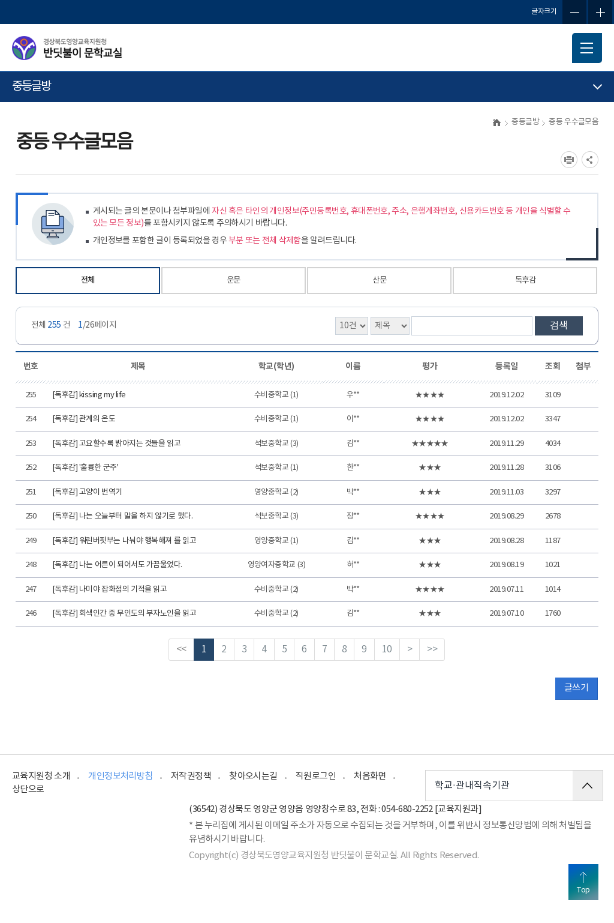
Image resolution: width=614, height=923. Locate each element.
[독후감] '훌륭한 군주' (85, 467)
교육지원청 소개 (41, 776)
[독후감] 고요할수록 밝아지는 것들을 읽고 (116, 443)
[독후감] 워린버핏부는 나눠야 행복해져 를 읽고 (124, 541)
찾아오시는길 (253, 776)
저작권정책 (191, 776)
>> (432, 649)
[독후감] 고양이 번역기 (87, 492)
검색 (559, 325)
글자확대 (600, 12)
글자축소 (574, 12)
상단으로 (28, 789)
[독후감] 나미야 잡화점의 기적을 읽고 (109, 589)
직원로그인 (316, 776)
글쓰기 (576, 688)
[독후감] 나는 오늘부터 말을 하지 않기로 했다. (122, 516)
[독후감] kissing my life (89, 395)
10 (387, 649)
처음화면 (370, 776)
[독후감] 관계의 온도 (83, 419)
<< (181, 649)
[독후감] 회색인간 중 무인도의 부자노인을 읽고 (124, 613)
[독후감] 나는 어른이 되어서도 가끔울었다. (117, 565)
